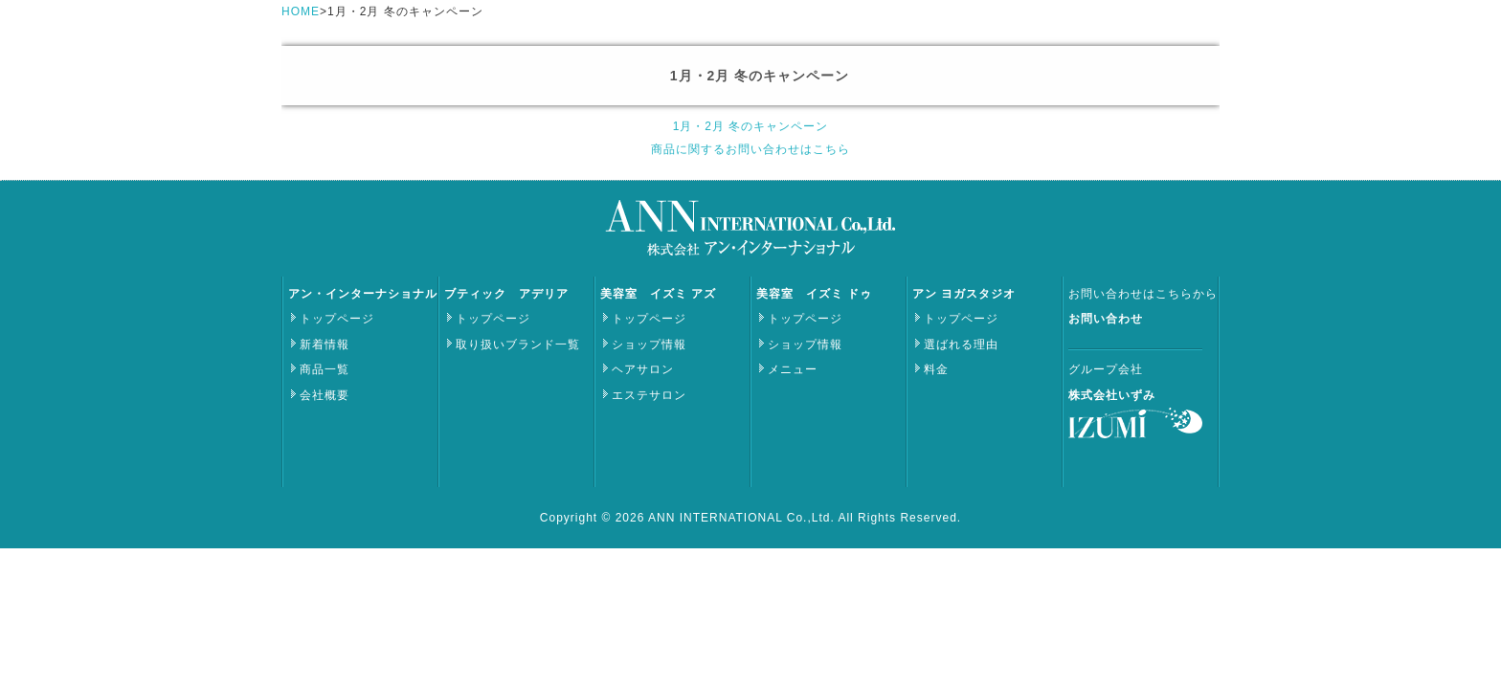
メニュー (793, 369)
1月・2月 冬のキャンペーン (751, 126)
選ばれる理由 (961, 344)
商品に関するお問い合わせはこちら (750, 149)
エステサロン (649, 395)
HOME (300, 11)
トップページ (337, 318)
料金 (936, 369)
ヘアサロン (643, 369)
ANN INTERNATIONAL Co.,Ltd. (743, 517)
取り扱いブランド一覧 (518, 344)
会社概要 (324, 395)
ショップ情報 (649, 344)
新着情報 (324, 344)
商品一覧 (324, 369)
